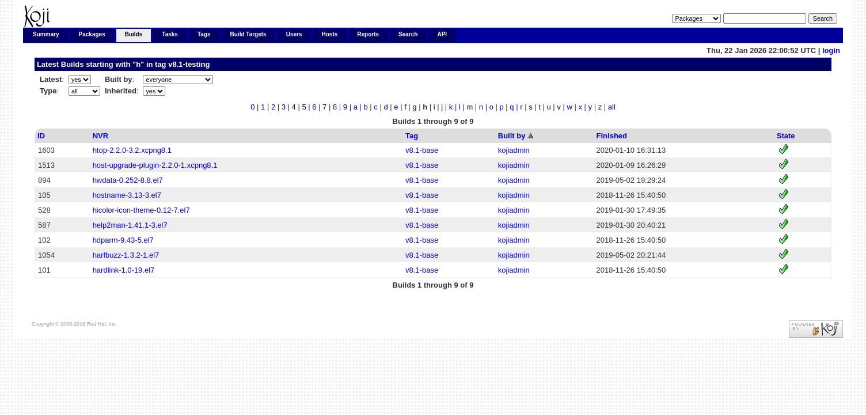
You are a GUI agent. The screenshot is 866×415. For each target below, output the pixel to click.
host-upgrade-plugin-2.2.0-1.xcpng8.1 (155, 165)
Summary (46, 34)
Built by (512, 135)
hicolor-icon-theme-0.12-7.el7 (141, 210)
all (612, 107)
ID (41, 135)
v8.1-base (421, 150)
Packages (92, 34)
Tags (204, 34)
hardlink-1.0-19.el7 (124, 270)
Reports (368, 34)
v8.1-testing (189, 64)
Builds (134, 34)
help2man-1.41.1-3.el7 (130, 225)
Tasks (170, 34)
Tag (411, 135)
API (442, 34)
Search (407, 34)
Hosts (330, 34)
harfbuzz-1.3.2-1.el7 (126, 255)
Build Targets (248, 34)
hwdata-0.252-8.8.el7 (128, 180)
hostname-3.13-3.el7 (127, 195)
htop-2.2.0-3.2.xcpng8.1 (132, 150)
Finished (612, 135)
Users (294, 34)
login (831, 50)
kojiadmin (514, 150)
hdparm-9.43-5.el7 (123, 240)
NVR (100, 135)
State (786, 135)
